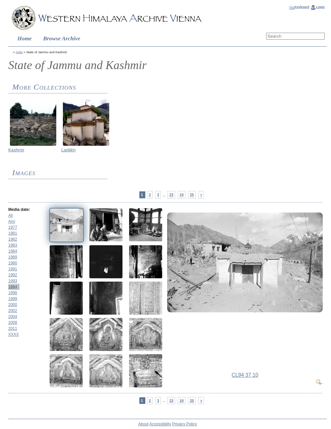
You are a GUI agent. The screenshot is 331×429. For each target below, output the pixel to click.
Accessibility (160, 424)
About (143, 424)
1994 (12, 287)
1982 (12, 239)
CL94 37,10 (245, 375)
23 (171, 195)
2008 (12, 322)
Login (320, 7)
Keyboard (302, 7)
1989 (12, 257)
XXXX (13, 334)
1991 (12, 269)
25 (192, 195)
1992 (12, 275)
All (10, 215)
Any (11, 221)
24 (182, 195)
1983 (12, 245)
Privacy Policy (184, 424)
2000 (12, 304)
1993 (12, 281)
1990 (12, 263)
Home (25, 38)
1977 (12, 227)
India (19, 52)
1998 (12, 293)
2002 (12, 310)
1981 (12, 233)
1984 (12, 251)
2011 (12, 328)
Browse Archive (61, 38)
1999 (12, 298)
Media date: (19, 209)
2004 (12, 316)
